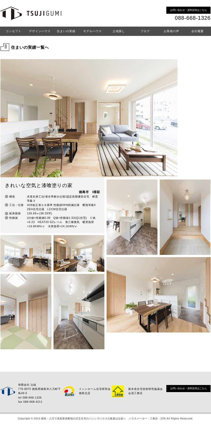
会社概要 (197, 31)
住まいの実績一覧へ (30, 47)
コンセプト (13, 31)
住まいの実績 (66, 31)
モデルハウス (92, 31)
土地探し (119, 31)
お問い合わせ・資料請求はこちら (188, 10)
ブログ (145, 31)
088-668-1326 (193, 18)
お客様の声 (171, 31)
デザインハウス (40, 31)
